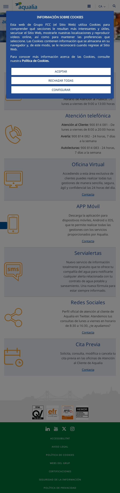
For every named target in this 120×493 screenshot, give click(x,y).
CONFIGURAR (61, 90)
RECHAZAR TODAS (60, 80)
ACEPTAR (61, 71)
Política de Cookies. (35, 61)
